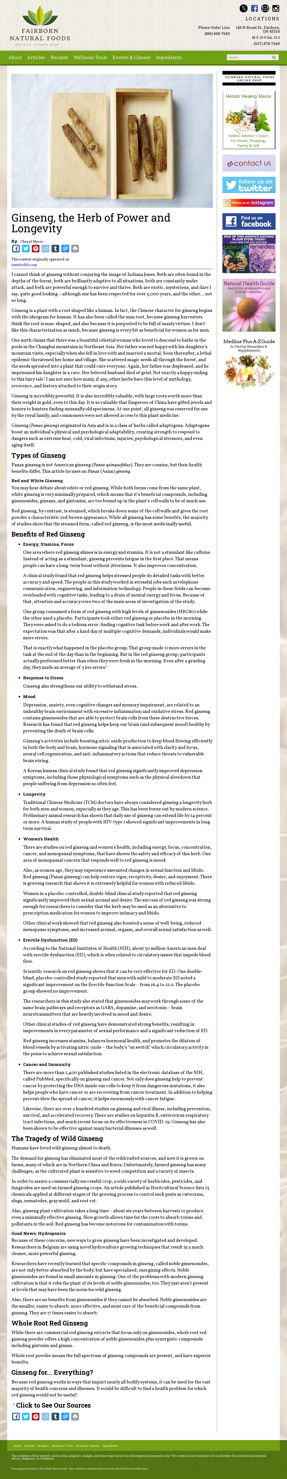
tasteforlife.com (24, 265)
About (15, 57)
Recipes (59, 57)
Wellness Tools (90, 57)
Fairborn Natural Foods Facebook (254, 8)
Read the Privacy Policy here (131, 1468)
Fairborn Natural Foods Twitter (244, 8)
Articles (36, 57)
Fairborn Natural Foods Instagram (276, 8)
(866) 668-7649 (217, 33)
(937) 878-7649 (267, 43)
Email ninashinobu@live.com (265, 8)
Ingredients (169, 57)
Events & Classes (131, 57)
